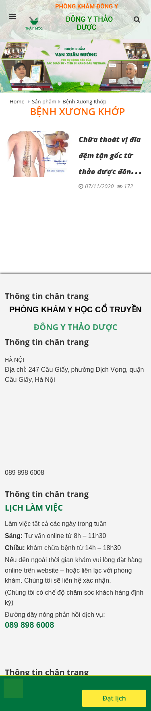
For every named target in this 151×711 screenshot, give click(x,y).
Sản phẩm (44, 101)
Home (17, 101)
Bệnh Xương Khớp (84, 101)
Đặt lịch (114, 698)
